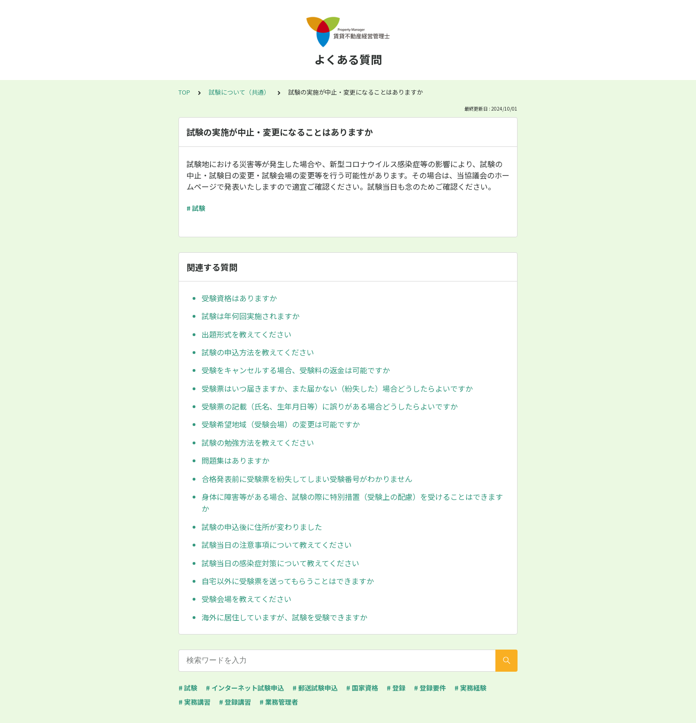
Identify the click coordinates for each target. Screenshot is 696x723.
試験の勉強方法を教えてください (258, 442)
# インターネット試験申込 (245, 687)
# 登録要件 (430, 687)
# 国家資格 (362, 687)
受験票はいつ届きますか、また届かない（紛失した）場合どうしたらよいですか (337, 388)
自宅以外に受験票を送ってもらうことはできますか (288, 580)
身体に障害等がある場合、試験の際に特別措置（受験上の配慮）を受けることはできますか (352, 502)
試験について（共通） (239, 92)
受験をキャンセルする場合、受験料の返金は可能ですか (296, 370)
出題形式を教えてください (246, 334)
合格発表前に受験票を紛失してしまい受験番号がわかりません (307, 478)
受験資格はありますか (239, 298)
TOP (184, 92)
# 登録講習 (235, 702)
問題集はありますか (235, 460)
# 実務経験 (470, 687)
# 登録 (396, 687)
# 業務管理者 (278, 702)
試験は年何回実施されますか (250, 315)
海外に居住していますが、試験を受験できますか (284, 617)
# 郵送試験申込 (315, 687)
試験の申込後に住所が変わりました (262, 526)
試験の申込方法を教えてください (258, 352)
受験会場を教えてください (246, 598)
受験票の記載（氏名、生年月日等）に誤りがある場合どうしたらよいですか (330, 406)
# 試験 (195, 208)
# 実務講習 (194, 702)
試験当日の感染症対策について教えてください (280, 563)
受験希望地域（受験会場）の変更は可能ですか (281, 424)
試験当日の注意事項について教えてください (277, 544)
